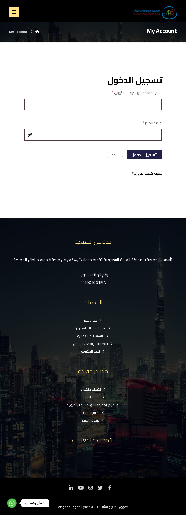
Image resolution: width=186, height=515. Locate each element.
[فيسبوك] (110, 488)
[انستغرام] (90, 488)
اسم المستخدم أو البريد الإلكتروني (137, 92)
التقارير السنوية (93, 397)
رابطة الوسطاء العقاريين (93, 328)
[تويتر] (100, 488)
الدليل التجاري (93, 413)
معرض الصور (93, 420)
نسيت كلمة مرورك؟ (147, 173)
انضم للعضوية (93, 351)
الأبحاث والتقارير (93, 389)
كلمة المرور (152, 123)
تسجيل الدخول (144, 154)
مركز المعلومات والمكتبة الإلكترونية (93, 405)
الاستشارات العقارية (93, 336)
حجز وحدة (93, 320)
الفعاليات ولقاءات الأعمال (93, 344)
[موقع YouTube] (81, 488)
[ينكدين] (71, 488)
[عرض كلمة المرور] (30, 134)
